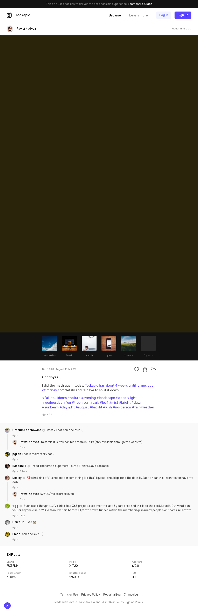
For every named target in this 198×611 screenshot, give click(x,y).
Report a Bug (112, 594)
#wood (121, 398)
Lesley (17, 478)
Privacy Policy (90, 594)
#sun (85, 403)
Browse (115, 15)
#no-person (122, 407)
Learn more (135, 4)
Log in (163, 15)
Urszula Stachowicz (27, 430)
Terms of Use (69, 594)
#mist (113, 403)
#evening (88, 398)
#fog (67, 403)
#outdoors (58, 398)
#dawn (137, 403)
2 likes (23, 471)
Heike (16, 522)
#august (82, 407)
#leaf (104, 403)
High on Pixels (134, 602)
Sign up (183, 15)
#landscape (106, 398)
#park (94, 403)
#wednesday (52, 403)
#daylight (67, 407)
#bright (125, 403)
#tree (76, 403)
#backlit (96, 407)
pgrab (17, 454)
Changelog (131, 594)
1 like (22, 515)
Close (148, 4)
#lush (107, 407)
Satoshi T (19, 466)
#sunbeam (50, 407)
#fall (46, 398)
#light (132, 398)
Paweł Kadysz (30, 442)
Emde (16, 534)
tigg (15, 506)
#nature (74, 398)
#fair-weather (143, 407)
